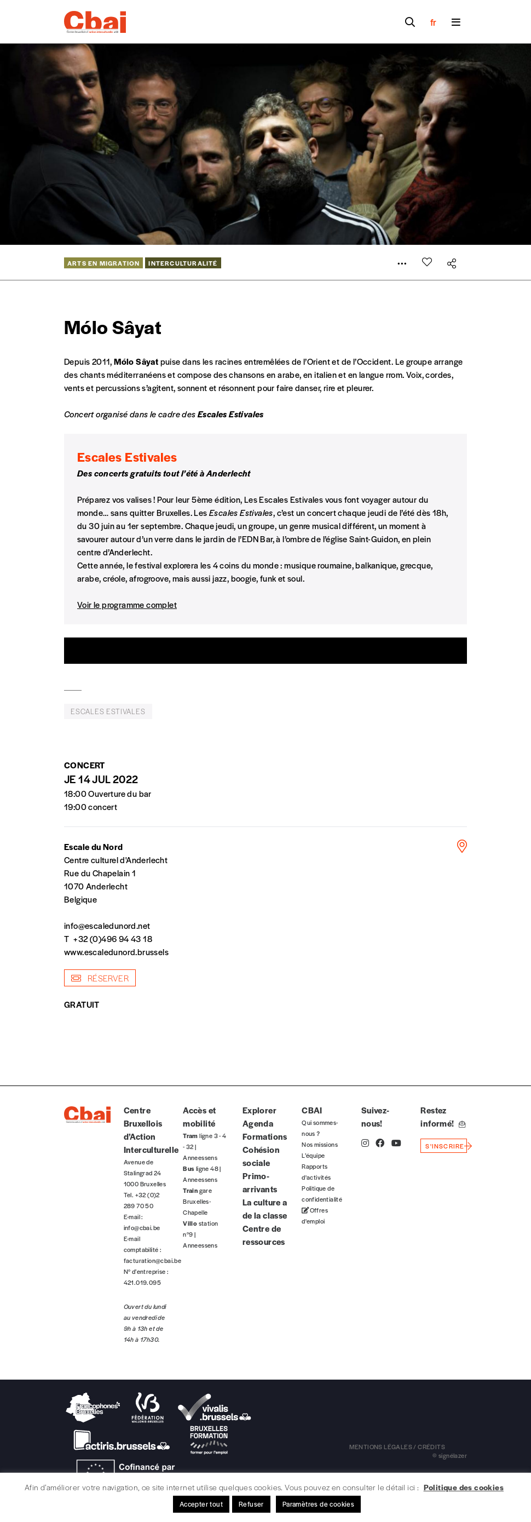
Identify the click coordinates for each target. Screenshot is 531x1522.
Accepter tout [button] (201, 1504)
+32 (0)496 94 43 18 (112, 938)
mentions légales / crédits (397, 1446)
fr (433, 21)
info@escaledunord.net (107, 925)
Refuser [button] (251, 1504)
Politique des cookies (464, 1486)
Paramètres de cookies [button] (318, 1504)
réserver (100, 978)
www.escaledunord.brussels (116, 951)
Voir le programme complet (127, 604)
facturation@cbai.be (153, 1260)
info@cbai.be (142, 1227)
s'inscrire (444, 1145)
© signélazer (449, 1455)
